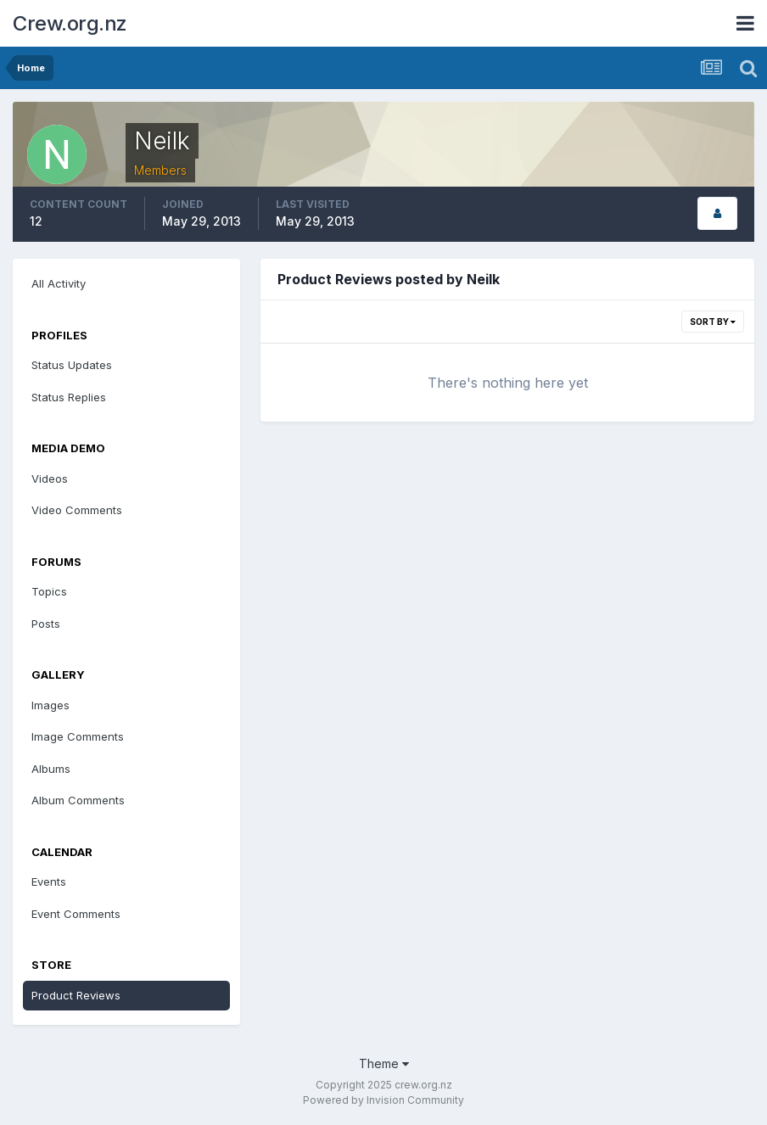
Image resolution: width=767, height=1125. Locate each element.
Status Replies (68, 397)
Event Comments (75, 914)
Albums (50, 768)
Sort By (713, 321)
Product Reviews (75, 995)
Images (50, 705)
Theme (384, 1063)
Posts (45, 623)
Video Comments (76, 510)
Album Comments (78, 800)
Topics (49, 591)
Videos (49, 478)
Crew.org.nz (70, 23)
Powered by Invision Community (383, 1100)
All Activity (58, 283)
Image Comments (77, 736)
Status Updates (71, 365)
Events (48, 881)
